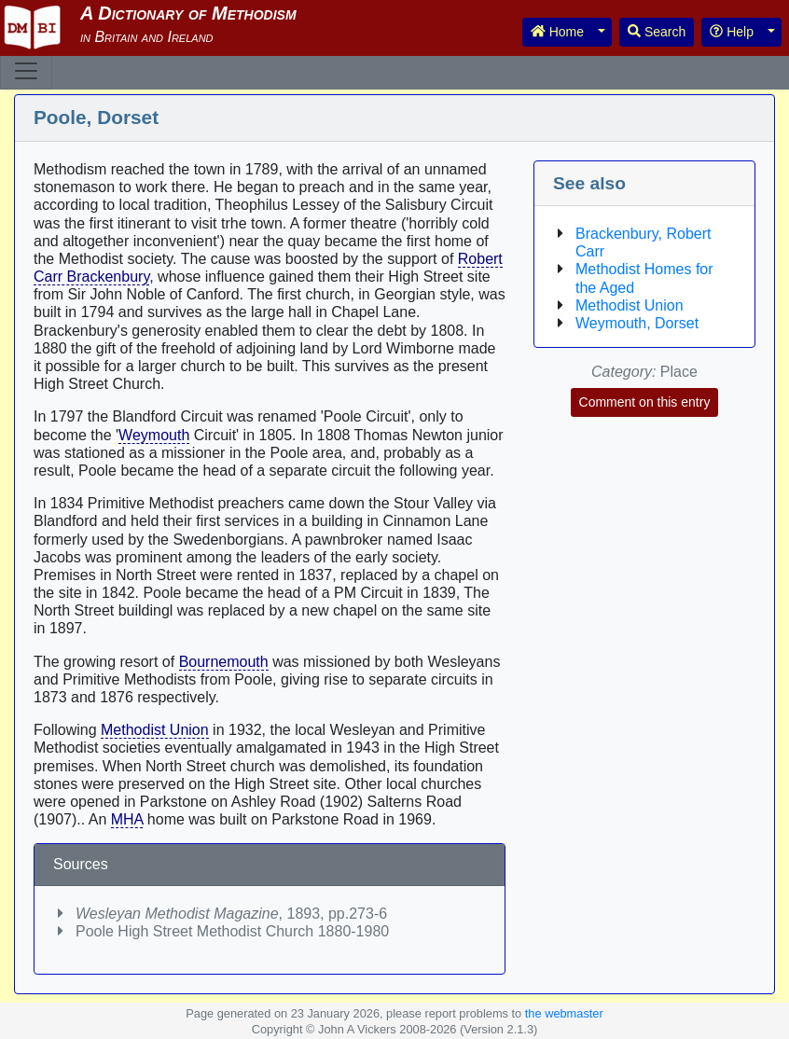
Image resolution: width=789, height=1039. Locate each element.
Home (557, 31)
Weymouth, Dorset (637, 323)
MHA (127, 819)
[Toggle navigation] (26, 71)
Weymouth (153, 435)
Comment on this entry (645, 402)
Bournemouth (224, 662)
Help (732, 31)
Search (656, 31)
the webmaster (564, 1013)
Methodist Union (155, 730)
